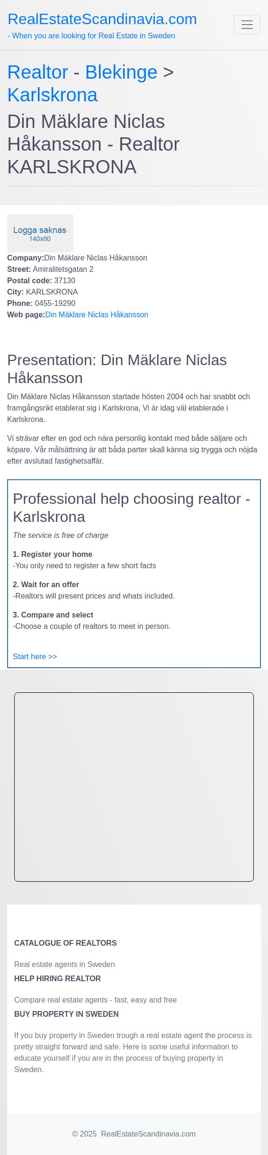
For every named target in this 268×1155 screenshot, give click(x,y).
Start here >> (35, 657)
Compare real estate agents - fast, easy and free (95, 1000)
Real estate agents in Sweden (64, 964)
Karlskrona (52, 94)
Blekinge (121, 72)
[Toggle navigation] (247, 24)
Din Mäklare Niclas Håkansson (97, 315)
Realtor (40, 72)
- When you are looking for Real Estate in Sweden (102, 25)
